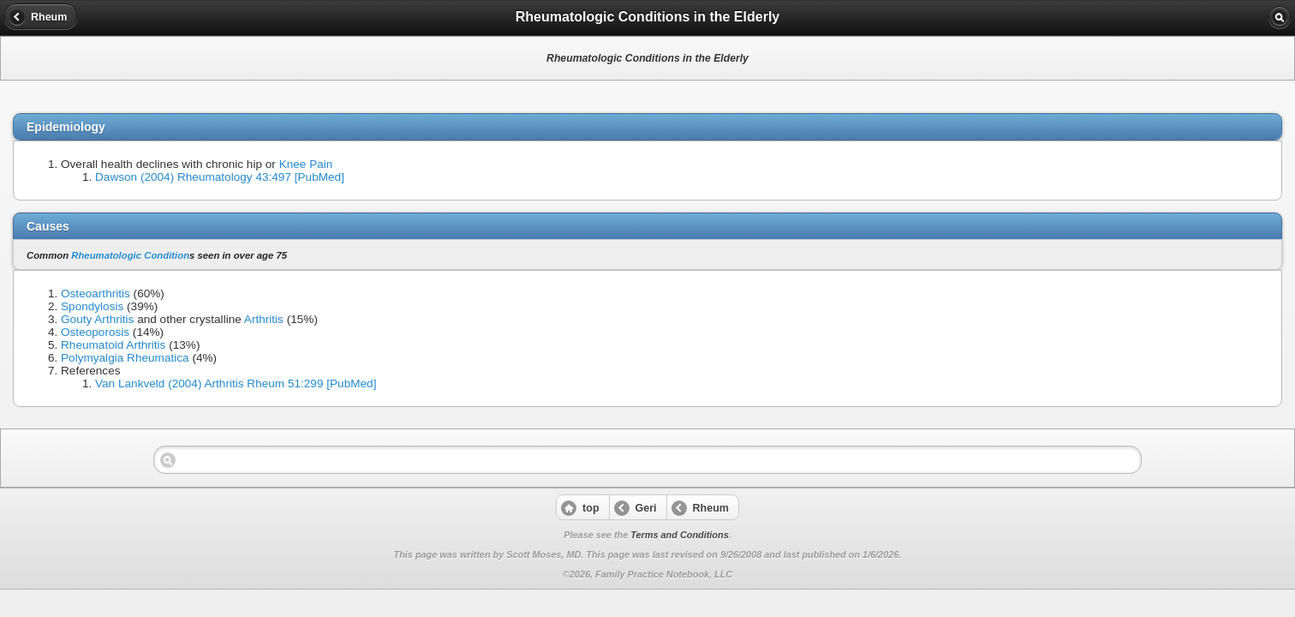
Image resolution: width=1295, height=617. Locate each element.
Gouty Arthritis (97, 319)
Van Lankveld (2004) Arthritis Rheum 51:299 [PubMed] (235, 383)
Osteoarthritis (95, 293)
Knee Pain (306, 164)
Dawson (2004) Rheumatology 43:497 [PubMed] (219, 177)
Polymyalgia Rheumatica (125, 357)
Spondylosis (92, 306)
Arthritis (263, 319)
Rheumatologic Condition (130, 255)
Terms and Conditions (679, 535)
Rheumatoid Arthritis (113, 344)
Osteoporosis (95, 332)
